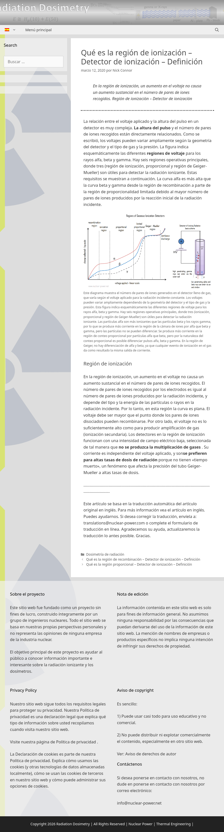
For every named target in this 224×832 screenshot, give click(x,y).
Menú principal (38, 29)
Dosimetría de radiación (105, 554)
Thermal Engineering (173, 824)
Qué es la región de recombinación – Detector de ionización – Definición (143, 559)
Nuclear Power (140, 824)
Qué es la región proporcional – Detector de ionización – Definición (139, 564)
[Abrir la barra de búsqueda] (217, 29)
